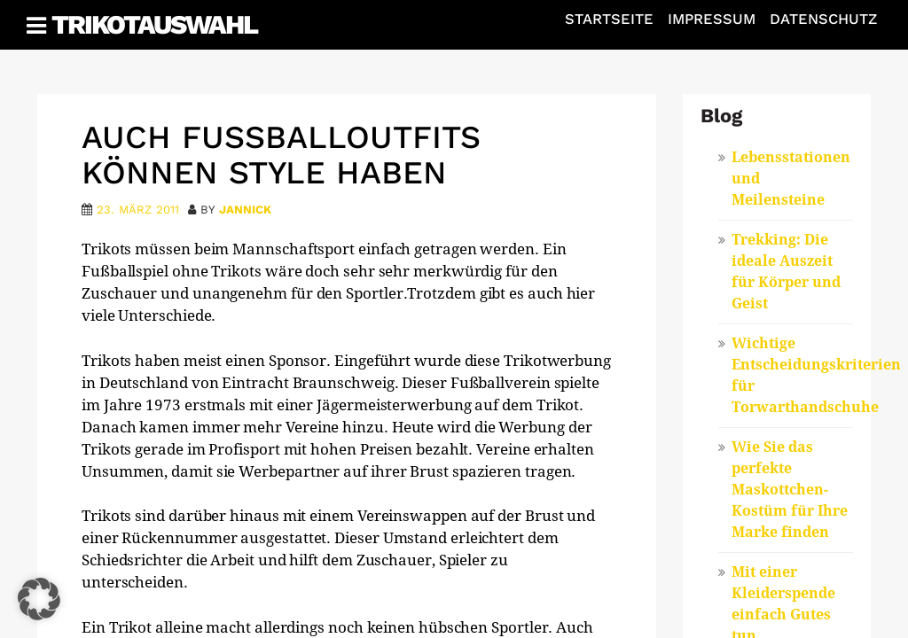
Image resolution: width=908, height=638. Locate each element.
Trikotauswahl (154, 24)
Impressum (711, 19)
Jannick (245, 209)
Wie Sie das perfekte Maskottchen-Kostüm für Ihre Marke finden (790, 490)
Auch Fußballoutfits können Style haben (281, 155)
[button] (39, 599)
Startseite (609, 19)
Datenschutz (823, 19)
